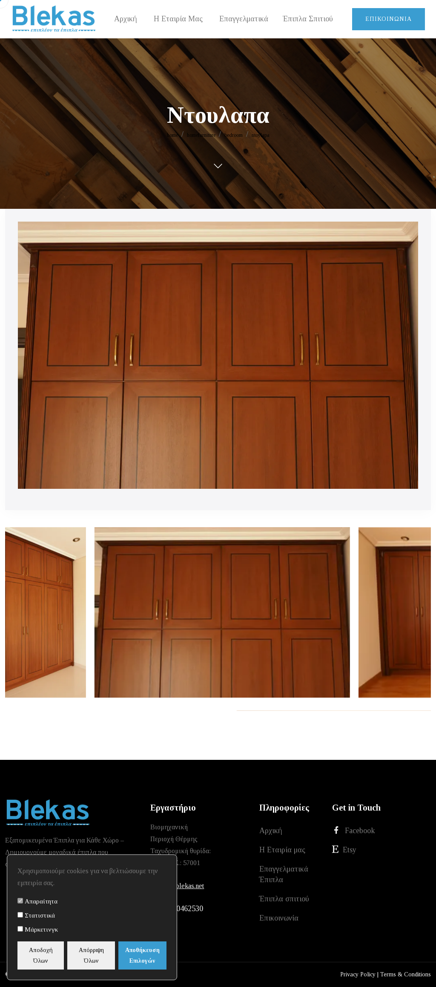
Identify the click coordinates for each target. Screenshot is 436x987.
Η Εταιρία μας (282, 850)
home (172, 135)
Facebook (353, 830)
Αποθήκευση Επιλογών (146, 955)
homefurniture (201, 135)
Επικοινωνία (388, 19)
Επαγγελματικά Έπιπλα (283, 874)
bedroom (233, 135)
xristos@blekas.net (177, 885)
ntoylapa (261, 135)
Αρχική (270, 830)
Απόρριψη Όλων (93, 955)
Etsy (344, 849)
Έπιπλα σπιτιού (284, 899)
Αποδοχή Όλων (42, 955)
